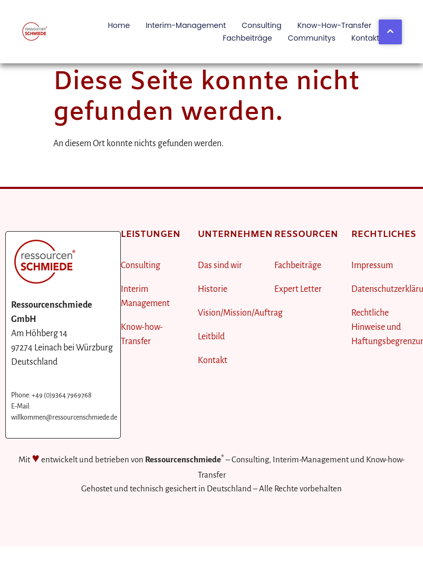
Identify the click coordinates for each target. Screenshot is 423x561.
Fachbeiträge (247, 38)
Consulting (261, 25)
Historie (212, 289)
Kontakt (365, 38)
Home (119, 25)
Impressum (372, 265)
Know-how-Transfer (334, 25)
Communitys (311, 38)
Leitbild (211, 336)
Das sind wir (220, 265)
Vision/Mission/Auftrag (240, 313)
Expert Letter (298, 289)
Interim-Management (186, 25)
